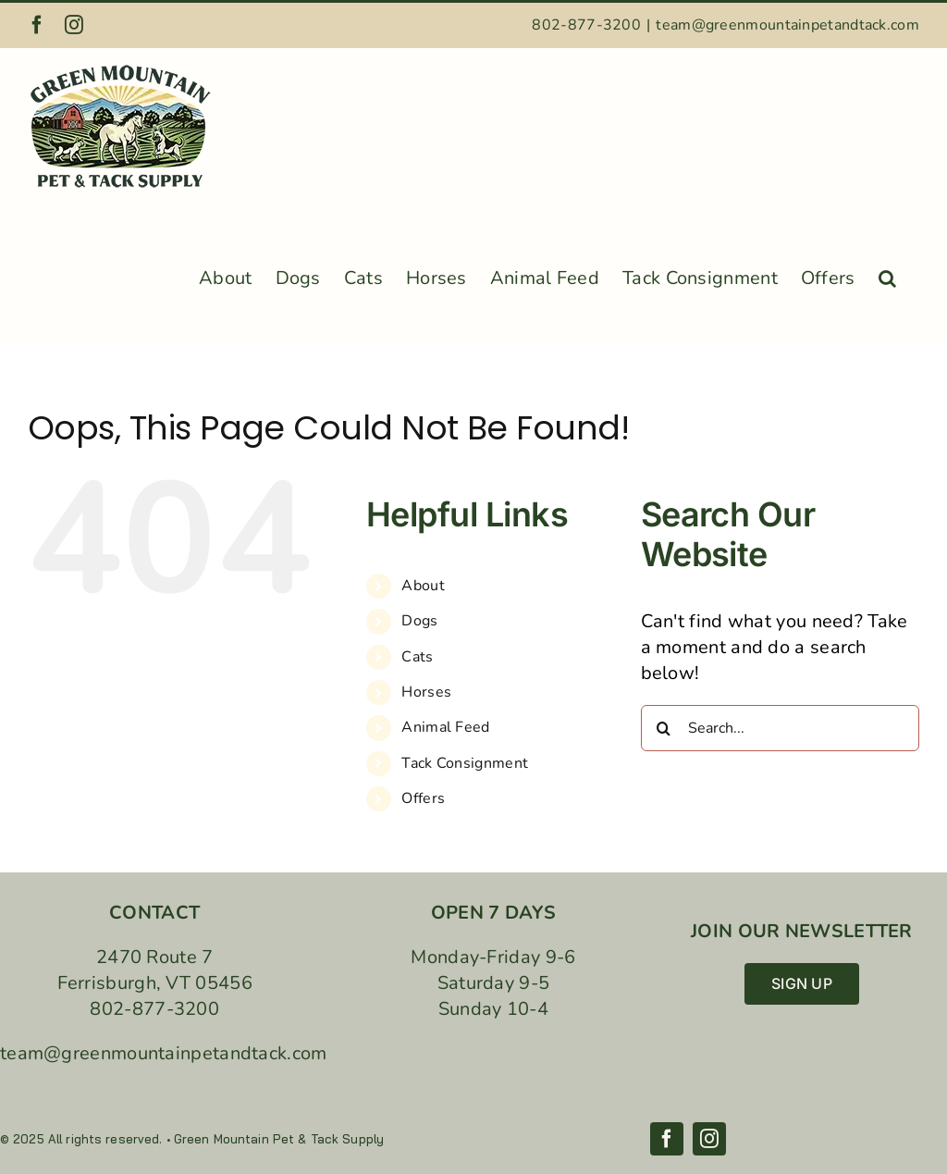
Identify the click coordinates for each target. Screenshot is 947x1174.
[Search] (664, 728)
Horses (426, 692)
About (423, 585)
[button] (887, 273)
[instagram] (709, 1138)
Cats (417, 657)
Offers (423, 798)
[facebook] (666, 1138)
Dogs (419, 621)
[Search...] (780, 728)
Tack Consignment (464, 763)
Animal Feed (445, 727)
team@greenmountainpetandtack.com (787, 25)
